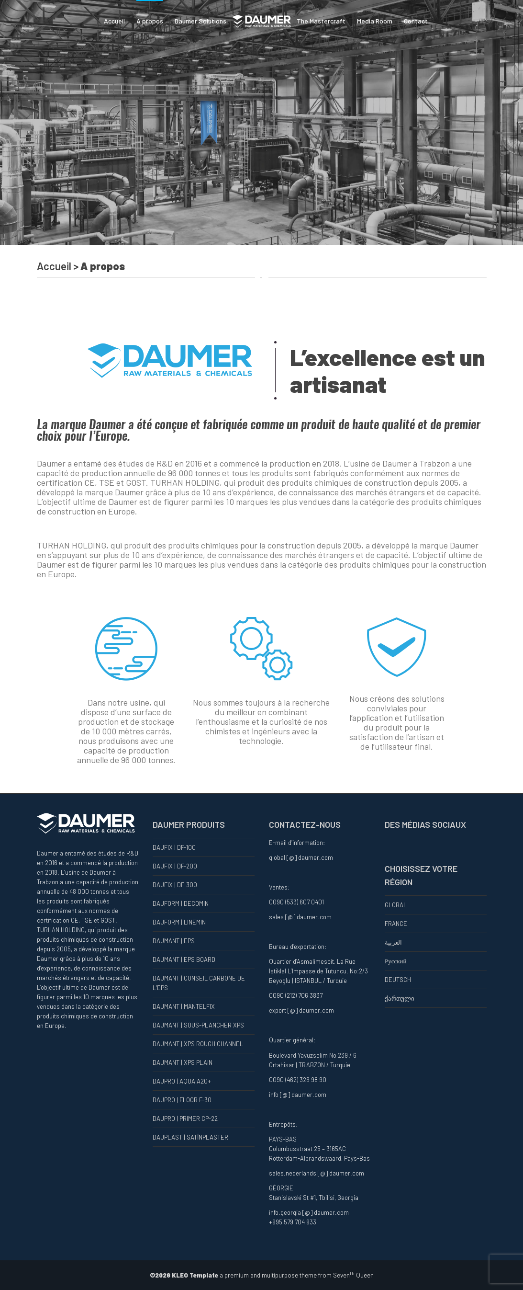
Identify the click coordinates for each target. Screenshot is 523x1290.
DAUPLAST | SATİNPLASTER (190, 1137)
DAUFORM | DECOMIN (181, 903)
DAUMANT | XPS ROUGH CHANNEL (198, 1044)
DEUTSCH (398, 979)
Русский (396, 961)
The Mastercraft (321, 21)
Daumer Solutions (200, 21)
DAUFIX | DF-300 (175, 885)
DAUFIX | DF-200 (175, 866)
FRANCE (396, 923)
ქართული (399, 998)
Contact (416, 21)
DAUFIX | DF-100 (174, 847)
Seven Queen (353, 1275)
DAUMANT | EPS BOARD (184, 959)
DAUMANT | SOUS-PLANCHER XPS (198, 1025)
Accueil (114, 21)
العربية (393, 942)
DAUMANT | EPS (174, 941)
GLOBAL (396, 905)
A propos (149, 21)
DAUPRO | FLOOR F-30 (182, 1100)
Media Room (374, 21)
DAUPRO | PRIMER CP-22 (185, 1118)
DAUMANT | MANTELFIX (184, 1006)
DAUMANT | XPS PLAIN (182, 1062)
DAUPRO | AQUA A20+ (182, 1081)
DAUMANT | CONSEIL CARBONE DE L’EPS (199, 983)
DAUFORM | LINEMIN (179, 922)
